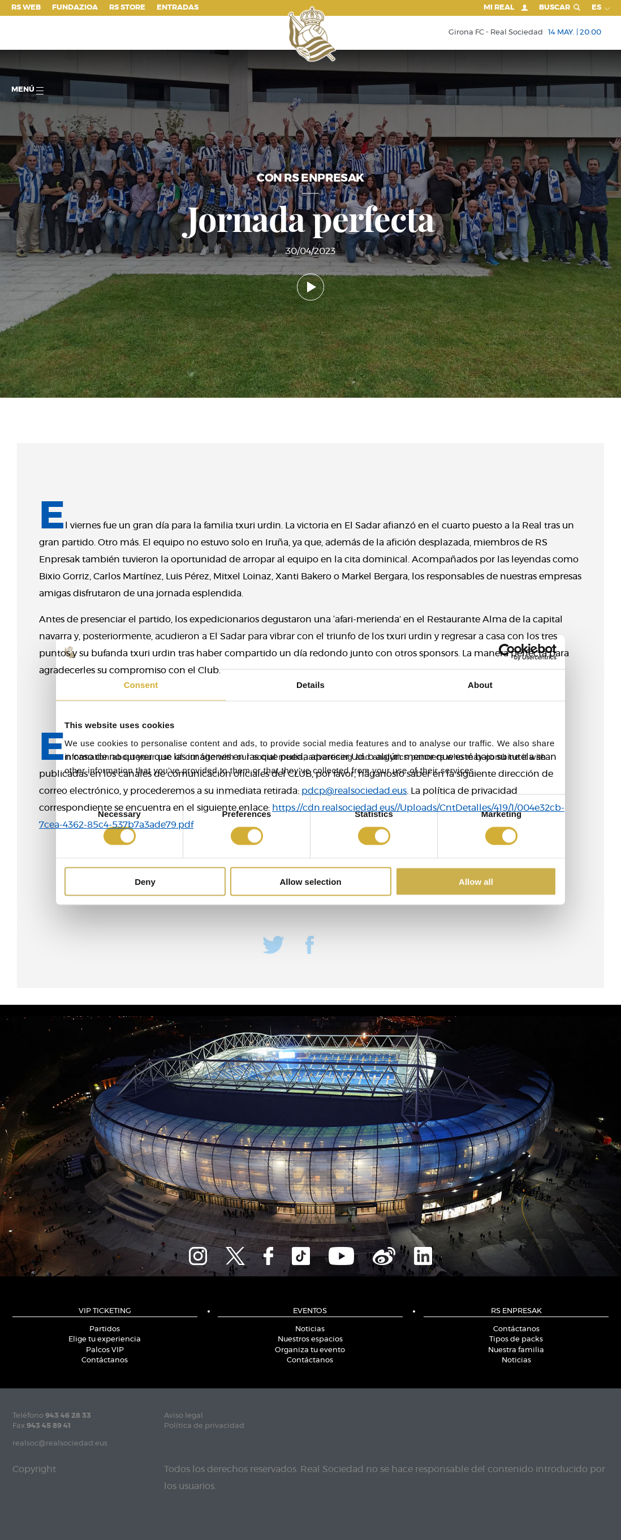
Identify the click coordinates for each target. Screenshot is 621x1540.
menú (27, 90)
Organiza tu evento (310, 1350)
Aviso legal (183, 1415)
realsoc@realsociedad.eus (59, 1443)
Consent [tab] (141, 685)
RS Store (127, 7)
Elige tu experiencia (104, 1339)
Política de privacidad (204, 1426)
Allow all (476, 881)
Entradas (178, 7)
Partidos (104, 1329)
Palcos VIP (105, 1350)
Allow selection (310, 881)
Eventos (310, 1311)
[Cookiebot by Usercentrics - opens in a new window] (507, 652)
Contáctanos (104, 1360)
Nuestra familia (516, 1350)
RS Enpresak (516, 1311)
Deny (145, 881)
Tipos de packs (516, 1339)
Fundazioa (75, 7)
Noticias (310, 1329)
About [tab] (480, 685)
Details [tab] (310, 685)
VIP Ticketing (105, 1311)
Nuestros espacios (310, 1339)
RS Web (26, 7)
